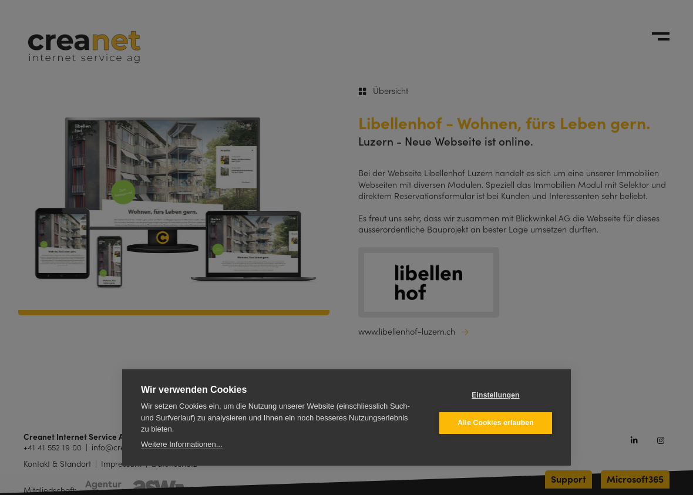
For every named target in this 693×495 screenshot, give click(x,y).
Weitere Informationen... (182, 444)
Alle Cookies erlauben (495, 423)
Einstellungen (495, 395)
